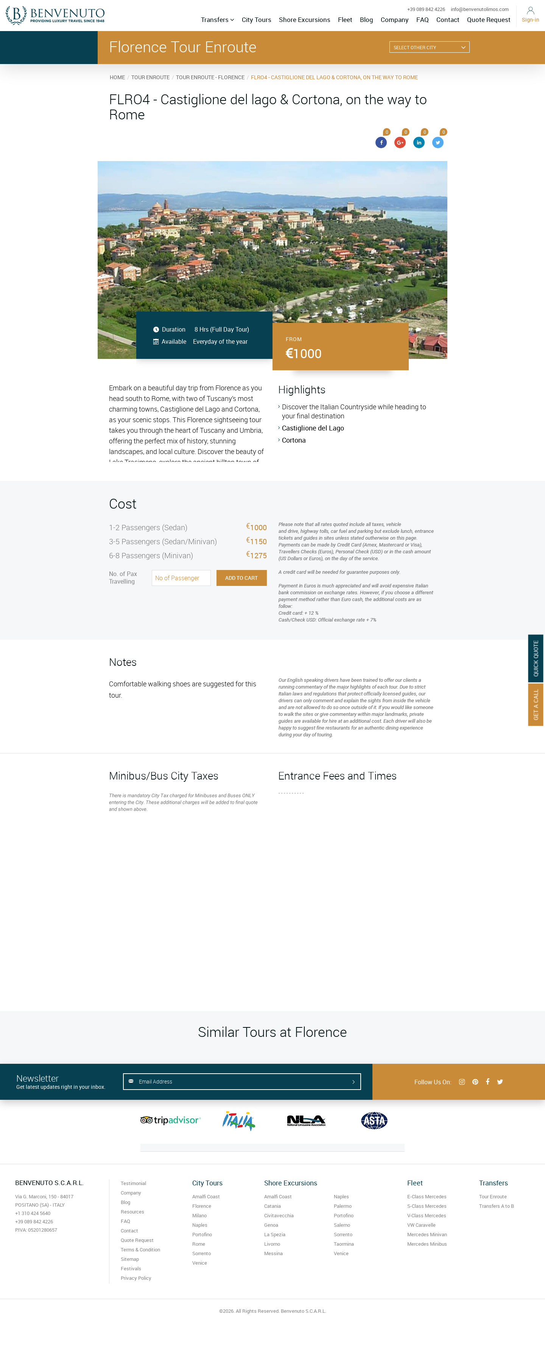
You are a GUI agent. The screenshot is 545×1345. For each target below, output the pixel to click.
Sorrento (201, 1253)
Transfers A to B (496, 1206)
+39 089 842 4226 (426, 9)
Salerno (342, 1224)
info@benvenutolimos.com (480, 9)
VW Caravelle (421, 1224)
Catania (272, 1206)
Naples (199, 1224)
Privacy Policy (136, 1278)
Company (395, 19)
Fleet (345, 19)
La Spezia (274, 1234)
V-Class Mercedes (426, 1215)
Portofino (202, 1234)
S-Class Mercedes (427, 1206)
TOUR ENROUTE (150, 77)
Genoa (271, 1224)
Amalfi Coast (206, 1196)
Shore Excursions (304, 19)
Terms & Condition (140, 1249)
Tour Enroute (493, 1196)
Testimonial (133, 1183)
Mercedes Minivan (427, 1234)
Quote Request (489, 19)
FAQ (422, 19)
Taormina (344, 1243)
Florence (201, 1206)
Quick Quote (536, 658)
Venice (199, 1262)
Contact (447, 19)
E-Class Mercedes (427, 1196)
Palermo (343, 1206)
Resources (132, 1211)
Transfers (217, 19)
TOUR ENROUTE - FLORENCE (210, 77)
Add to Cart (241, 577)
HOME (117, 77)
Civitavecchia (279, 1215)
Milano (199, 1215)
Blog (366, 19)
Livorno (272, 1243)
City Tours (256, 19)
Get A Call (536, 704)
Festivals (131, 1268)
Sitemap (130, 1259)
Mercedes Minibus (427, 1243)
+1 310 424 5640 (32, 1213)
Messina (273, 1253)
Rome (198, 1243)
